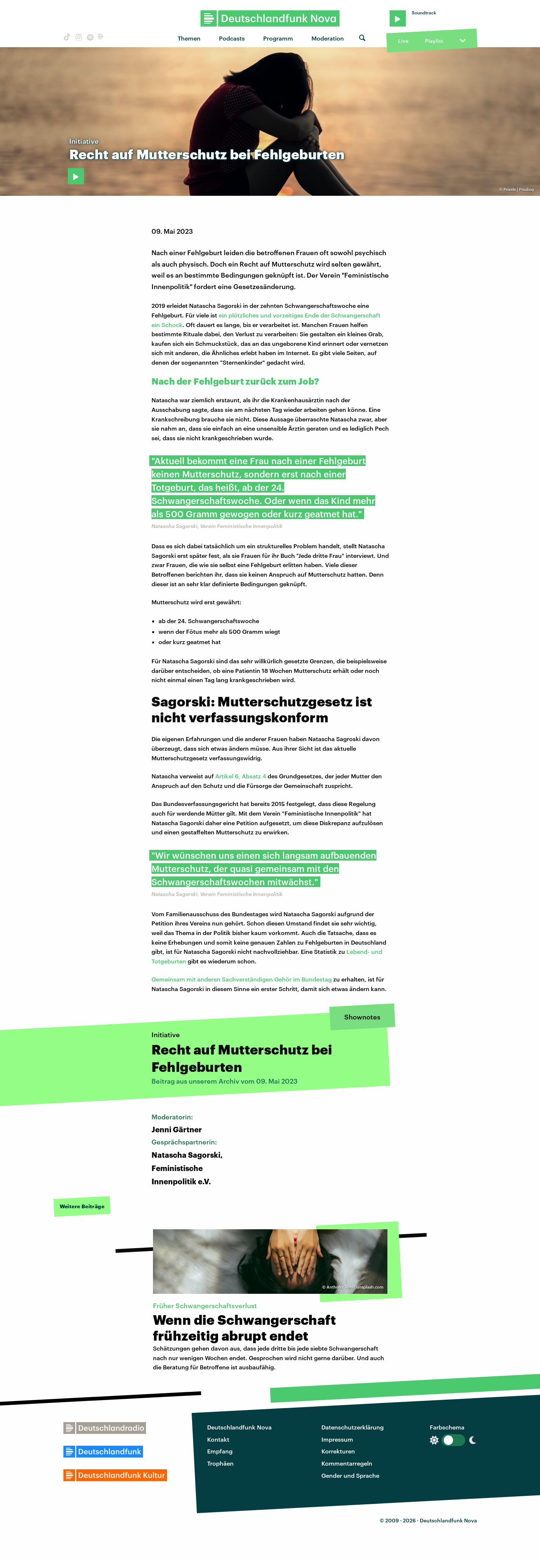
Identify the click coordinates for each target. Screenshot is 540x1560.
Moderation (327, 38)
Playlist (434, 41)
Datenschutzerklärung (352, 1427)
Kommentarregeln (346, 1463)
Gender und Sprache (350, 1475)
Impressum (337, 1439)
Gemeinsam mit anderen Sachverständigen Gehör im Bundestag (241, 979)
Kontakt (218, 1439)
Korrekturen (338, 1451)
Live (403, 41)
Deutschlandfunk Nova (239, 1427)
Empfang (220, 1451)
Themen (189, 38)
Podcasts (232, 38)
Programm (278, 38)
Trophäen (220, 1463)
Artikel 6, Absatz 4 (240, 775)
